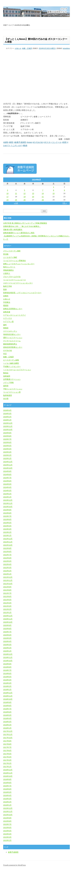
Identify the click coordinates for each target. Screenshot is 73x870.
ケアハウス (7, 318)
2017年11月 (7, 734)
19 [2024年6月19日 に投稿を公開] (24, 197)
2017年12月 (7, 731)
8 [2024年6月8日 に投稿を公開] (53, 190)
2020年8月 (7, 629)
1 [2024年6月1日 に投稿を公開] (53, 187)
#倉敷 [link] (5, 142)
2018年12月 (7, 693)
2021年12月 (7, 577)
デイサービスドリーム (12, 341)
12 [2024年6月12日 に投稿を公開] (24, 193)
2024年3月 (7, 491)
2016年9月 (7, 779)
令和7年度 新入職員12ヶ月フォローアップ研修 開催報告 (25, 223)
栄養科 (5, 296)
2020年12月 (7, 616)
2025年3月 (7, 452)
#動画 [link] (24, 145)
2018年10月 (7, 699)
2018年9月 (7, 702)
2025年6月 (7, 442)
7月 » (64, 203)
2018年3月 (7, 722)
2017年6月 (7, 751)
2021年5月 (7, 600)
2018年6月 (7, 712)
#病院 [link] (11, 142)
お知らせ (18, 48)
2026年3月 (7, 414)
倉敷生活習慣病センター (12, 309)
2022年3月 (7, 568)
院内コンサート (9, 267)
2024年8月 (7, 475)
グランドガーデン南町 (12, 251)
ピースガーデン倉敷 (11, 360)
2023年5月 (7, 523)
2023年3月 (7, 529)
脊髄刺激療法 (8, 270)
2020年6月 (7, 635)
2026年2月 (7, 417)
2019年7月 (7, 670)
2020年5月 (7, 638)
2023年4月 (7, 526)
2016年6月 (7, 789)
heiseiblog (66, 48)
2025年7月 (7, 439)
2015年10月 (7, 815)
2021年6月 (7, 596)
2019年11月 (7, 657)
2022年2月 (7, 571)
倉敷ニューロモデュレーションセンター (18, 264)
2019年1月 (7, 690)
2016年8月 (7, 783)
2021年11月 (7, 580)
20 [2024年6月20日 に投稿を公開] (33, 197)
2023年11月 (7, 503)
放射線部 (6, 376)
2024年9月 (7, 471)
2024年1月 (7, 497)
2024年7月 (7, 478)
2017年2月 (7, 763)
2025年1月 (7, 458)
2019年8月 (7, 667)
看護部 (5, 305)
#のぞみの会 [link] (37, 142)
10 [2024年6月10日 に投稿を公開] (7, 193)
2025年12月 (7, 423)
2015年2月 (7, 840)
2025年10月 (7, 430)
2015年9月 (7, 818)
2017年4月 (7, 757)
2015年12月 (7, 808)
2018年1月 (7, 728)
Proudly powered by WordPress (14, 865)
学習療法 (6, 302)
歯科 (5, 325)
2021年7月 (7, 593)
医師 (5, 289)
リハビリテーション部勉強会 (14, 261)
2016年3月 (7, 799)
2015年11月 (7, 811)
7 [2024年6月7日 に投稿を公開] (42, 190)
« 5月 (16, 203)
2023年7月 (7, 516)
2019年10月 (7, 661)
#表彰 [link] (64, 142)
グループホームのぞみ (12, 277)
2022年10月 (7, 545)
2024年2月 (7, 494)
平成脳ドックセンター (12, 366)
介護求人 (6, 273)
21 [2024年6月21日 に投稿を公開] (43, 197)
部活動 (5, 254)
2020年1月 (7, 651)
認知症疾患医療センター (12, 347)
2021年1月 (7, 613)
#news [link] (29, 142)
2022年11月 (7, 542)
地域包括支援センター (12, 334)
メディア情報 (8, 383)
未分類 (5, 399)
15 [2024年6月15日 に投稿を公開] (53, 193)
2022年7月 (7, 555)
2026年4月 (7, 410)
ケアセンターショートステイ (14, 315)
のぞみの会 (7, 350)
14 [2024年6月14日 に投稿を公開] (43, 193)
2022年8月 (7, 552)
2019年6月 (7, 673)
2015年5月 (7, 831)
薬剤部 (5, 386)
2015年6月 (7, 828)
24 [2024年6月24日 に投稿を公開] (7, 200)
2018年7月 (7, 709)
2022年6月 (7, 558)
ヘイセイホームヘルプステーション (17, 370)
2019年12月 (7, 654)
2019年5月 (7, 677)
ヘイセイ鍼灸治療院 (11, 363)
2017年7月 (7, 747)
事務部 (5, 328)
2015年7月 (7, 824)
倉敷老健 (6, 312)
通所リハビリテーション (12, 338)
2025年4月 (7, 449)
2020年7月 (7, 632)
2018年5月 (7, 715)
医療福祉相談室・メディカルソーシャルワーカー (22, 293)
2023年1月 (7, 535)
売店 (5, 354)
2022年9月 (7, 548)
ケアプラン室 (8, 322)
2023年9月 (7, 510)
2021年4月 (7, 603)
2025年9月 (7, 433)
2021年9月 (7, 587)
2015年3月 (7, 837)
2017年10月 (7, 738)
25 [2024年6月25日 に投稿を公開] (16, 200)
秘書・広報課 (27, 48)
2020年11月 (7, 619)
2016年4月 (7, 795)
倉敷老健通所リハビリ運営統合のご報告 (18, 233)
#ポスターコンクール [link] (52, 142)
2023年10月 (7, 507)
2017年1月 (7, 767)
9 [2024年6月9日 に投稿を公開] (64, 190)
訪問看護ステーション (12, 379)
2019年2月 (7, 686)
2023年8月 (7, 513)
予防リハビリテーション (12, 389)
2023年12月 (7, 500)
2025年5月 (7, 446)
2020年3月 (7, 645)
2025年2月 (7, 455)
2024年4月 (7, 487)
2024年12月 (7, 462)
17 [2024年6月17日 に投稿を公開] (7, 197)
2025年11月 (7, 426)
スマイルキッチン (10, 331)
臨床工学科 (7, 286)
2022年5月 (7, 561)
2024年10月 (7, 468)
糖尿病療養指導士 (10, 344)
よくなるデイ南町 (10, 257)
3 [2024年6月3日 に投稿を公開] (7, 190)
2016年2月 (7, 802)
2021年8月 (7, 590)
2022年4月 (7, 564)
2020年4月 (7, 641)
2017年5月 (7, 754)
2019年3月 (7, 683)
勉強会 (5, 373)
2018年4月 (7, 718)
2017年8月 (7, 744)
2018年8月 (7, 706)
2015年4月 (7, 834)
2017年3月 (7, 760)
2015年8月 (7, 821)
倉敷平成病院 (13, 852)
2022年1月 (7, 574)
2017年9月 (7, 741)
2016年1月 (7, 805)
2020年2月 (7, 648)
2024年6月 (7, 481)
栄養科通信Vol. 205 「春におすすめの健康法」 (22, 226)
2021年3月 (7, 606)
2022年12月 (7, 539)
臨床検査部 (7, 395)
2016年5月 (7, 792)
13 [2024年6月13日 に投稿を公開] (33, 193)
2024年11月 (7, 465)
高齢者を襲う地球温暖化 (12, 230)
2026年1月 (7, 420)
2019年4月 (7, 680)
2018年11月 (7, 696)
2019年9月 (7, 664)
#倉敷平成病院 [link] (20, 142)
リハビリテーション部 (12, 392)
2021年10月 (7, 584)
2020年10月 (7, 622)
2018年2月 (7, 725)
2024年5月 (7, 484)
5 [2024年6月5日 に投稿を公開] (24, 190)
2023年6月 (7, 519)
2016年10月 (7, 776)
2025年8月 (7, 436)
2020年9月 (7, 625)
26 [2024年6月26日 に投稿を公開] (24, 200)
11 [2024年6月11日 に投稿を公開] (16, 193)
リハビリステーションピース (14, 280)
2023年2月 (7, 532)
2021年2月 (7, 609)
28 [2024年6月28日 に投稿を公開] (43, 200)
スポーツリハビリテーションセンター (18, 283)
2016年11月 (7, 773)
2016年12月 (7, 770)
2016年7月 (7, 786)
